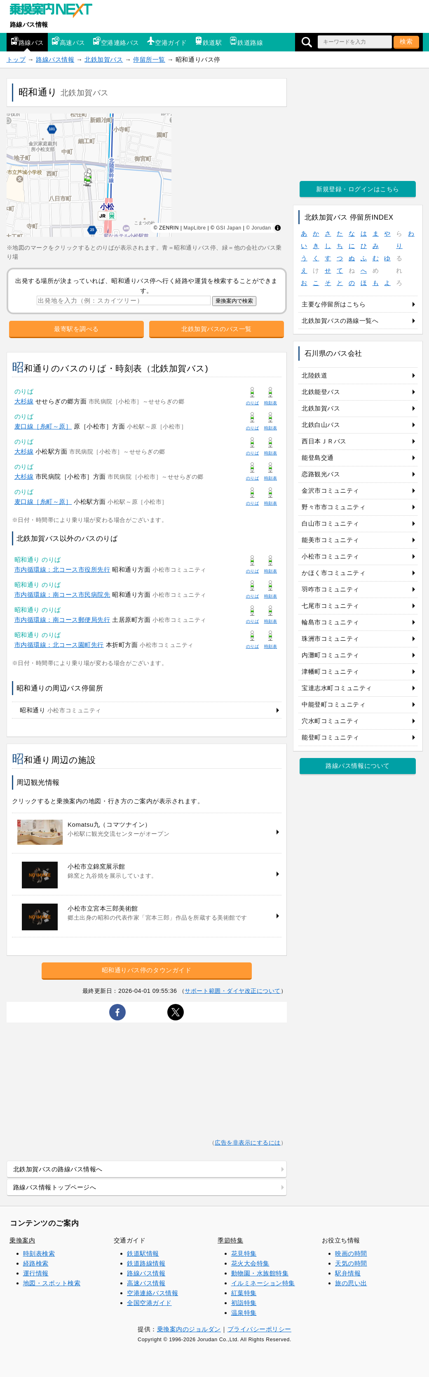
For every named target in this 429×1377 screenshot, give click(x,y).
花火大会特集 (250, 1263)
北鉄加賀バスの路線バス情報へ (58, 1169)
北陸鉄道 (314, 375)
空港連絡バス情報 (152, 1292)
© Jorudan (258, 228)
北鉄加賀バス (103, 59)
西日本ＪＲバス (324, 441)
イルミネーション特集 (263, 1283)
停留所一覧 (149, 59)
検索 (406, 41)
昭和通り (60, 710)
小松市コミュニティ (330, 556)
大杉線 (24, 401)
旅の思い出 (351, 1283)
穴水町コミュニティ (330, 720)
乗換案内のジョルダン (189, 1329)
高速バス (68, 41)
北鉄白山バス (321, 424)
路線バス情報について (357, 765)
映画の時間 (351, 1253)
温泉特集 (244, 1312)
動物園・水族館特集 (260, 1273)
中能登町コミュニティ (334, 704)
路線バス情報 (29, 24)
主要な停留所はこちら (334, 304)
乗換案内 (22, 1240)
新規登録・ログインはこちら (357, 188)
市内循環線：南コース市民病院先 (62, 594)
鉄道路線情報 (146, 1263)
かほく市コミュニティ (334, 572)
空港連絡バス (116, 41)
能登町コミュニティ (330, 737)
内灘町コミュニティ (330, 654)
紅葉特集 (244, 1292)
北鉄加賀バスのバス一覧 (216, 328)
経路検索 (36, 1263)
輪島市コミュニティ (330, 622)
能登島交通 (318, 457)
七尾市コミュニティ (330, 605)
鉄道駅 (208, 41)
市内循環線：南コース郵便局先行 (62, 619)
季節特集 (230, 1240)
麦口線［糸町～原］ (43, 426)
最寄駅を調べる (76, 328)
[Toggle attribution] (278, 228)
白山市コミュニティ (330, 523)
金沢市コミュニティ (330, 490)
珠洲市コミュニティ (330, 638)
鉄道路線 (246, 41)
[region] (147, 175)
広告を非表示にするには (248, 1143)
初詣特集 (244, 1302)
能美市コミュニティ (330, 539)
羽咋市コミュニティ (330, 589)
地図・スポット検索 (52, 1283)
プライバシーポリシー (259, 1329)
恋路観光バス (321, 474)
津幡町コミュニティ (330, 671)
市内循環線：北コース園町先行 (59, 644)
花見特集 (244, 1253)
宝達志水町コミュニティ (337, 687)
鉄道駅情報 (143, 1253)
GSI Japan (228, 228)
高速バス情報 (146, 1283)
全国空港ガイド (149, 1302)
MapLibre (194, 228)
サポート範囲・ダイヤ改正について (233, 991)
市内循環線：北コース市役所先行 (62, 569)
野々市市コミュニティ (334, 506)
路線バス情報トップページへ (54, 1187)
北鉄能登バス (321, 391)
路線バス (27, 41)
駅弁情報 (348, 1273)
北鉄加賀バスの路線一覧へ (340, 320)
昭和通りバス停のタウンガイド (146, 970)
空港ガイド (167, 41)
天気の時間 (351, 1263)
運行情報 (36, 1273)
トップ (16, 59)
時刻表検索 (39, 1253)
